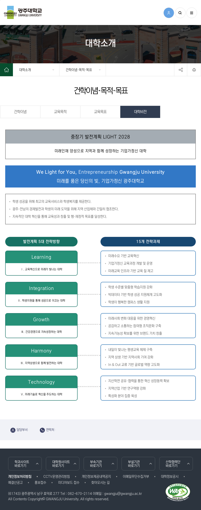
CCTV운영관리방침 (56, 476)
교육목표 (100, 112)
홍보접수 (40, 482)
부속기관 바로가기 (96, 464)
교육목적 (60, 112)
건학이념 (20, 112)
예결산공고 (15, 482)
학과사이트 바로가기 (22, 464)
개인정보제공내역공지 (96, 476)
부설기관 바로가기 (134, 464)
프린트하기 (194, 69)
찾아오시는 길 (100, 482)
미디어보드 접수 (68, 482)
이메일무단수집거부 (136, 476)
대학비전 (140, 112)
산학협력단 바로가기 (173, 464)
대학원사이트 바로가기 (61, 464)
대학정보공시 (169, 476)
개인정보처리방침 (19, 476)
